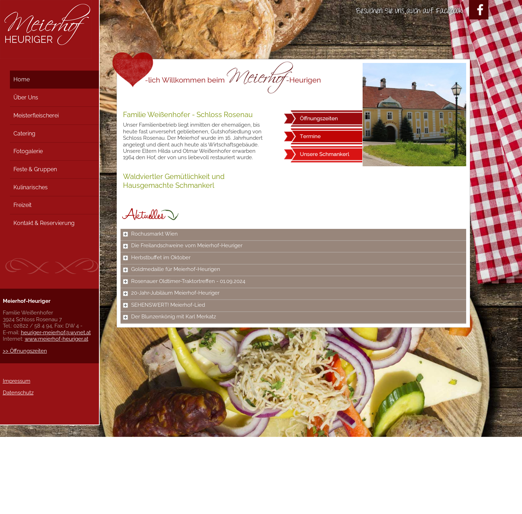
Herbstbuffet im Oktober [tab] (156, 257)
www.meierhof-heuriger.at (56, 339)
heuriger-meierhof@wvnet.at (56, 332)
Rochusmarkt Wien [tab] (150, 234)
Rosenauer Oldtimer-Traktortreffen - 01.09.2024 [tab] (184, 281)
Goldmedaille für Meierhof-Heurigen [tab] (171, 269)
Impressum (16, 381)
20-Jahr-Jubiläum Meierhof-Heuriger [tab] (171, 293)
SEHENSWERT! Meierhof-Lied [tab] (164, 305)
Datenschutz (18, 392)
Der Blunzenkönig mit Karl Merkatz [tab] (169, 316)
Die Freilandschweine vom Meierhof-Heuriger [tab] (182, 245)
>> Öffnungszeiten (25, 351)
